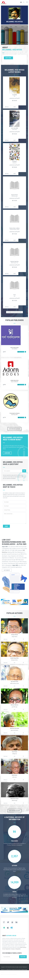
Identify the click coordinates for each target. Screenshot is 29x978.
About (9, 26)
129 (4, 417)
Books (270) (5, 686)
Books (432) (5, 639)
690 (4, 384)
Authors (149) (21, 351)
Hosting (8, 972)
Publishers (19, 26)
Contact (25, 26)
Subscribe (23, 956)
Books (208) (5, 756)
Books (13, 26)
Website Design (24, 969)
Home (4, 26)
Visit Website (7, 570)
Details (7, 107)
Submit (6, 526)
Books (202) (5, 803)
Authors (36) (21, 417)
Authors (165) (21, 384)
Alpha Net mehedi (11, 967)
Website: (4, 43)
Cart (14, 107)
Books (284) (5, 662)
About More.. (8, 57)
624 (4, 351)
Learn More (7, 453)
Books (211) (5, 779)
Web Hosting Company (7, 974)
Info (14, 639)
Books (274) (5, 709)
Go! (24, 471)
